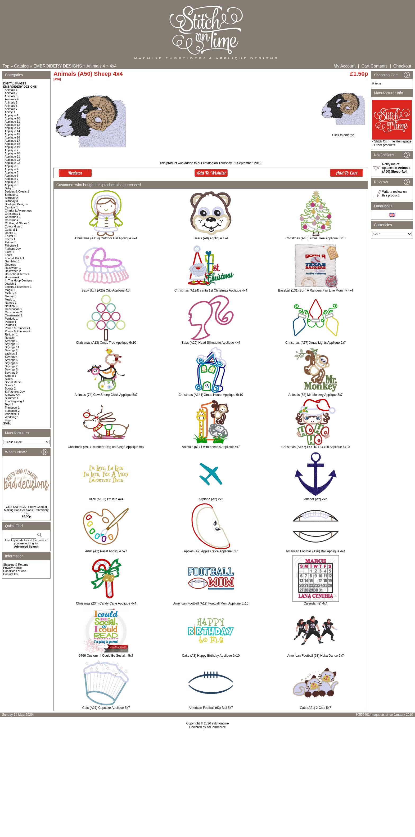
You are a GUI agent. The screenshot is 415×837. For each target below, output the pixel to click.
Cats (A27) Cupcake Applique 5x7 (106, 708)
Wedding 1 (12, 417)
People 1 (10, 321)
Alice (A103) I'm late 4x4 (106, 499)
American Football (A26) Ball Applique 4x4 (315, 551)
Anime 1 (10, 112)
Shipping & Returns (15, 564)
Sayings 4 (11, 356)
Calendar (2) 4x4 (315, 603)
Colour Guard (13, 226)
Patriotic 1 (11, 318)
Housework (12, 277)
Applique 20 (12, 153)
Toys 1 (9, 404)
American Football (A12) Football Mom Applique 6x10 (210, 603)
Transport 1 (12, 407)
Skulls (8, 379)
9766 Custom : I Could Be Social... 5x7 (106, 655)
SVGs (7, 423)
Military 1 (10, 293)
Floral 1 (10, 251)
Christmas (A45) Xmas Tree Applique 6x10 (316, 238)
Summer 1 (11, 398)
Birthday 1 (11, 194)
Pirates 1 (10, 324)
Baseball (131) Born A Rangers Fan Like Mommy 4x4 (315, 290)
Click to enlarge (343, 133)
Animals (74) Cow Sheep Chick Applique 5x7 (106, 395)
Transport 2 (12, 410)
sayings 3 (11, 353)
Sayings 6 (11, 363)
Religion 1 (11, 334)
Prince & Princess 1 (17, 328)
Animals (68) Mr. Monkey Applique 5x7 (315, 395)
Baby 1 (9, 188)
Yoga (8, 420)
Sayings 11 (12, 347)
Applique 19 (12, 147)
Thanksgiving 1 (14, 401)
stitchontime (220, 723)
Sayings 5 (11, 359)
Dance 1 (10, 232)
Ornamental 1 (13, 315)
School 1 (10, 375)
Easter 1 (10, 236)
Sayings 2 (11, 350)
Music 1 (10, 299)
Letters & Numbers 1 (18, 286)
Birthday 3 (11, 201)
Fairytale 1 (11, 245)
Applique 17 (12, 140)
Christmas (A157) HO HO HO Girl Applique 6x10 (315, 447)
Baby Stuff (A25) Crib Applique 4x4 (106, 290)
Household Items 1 (17, 274)
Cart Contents (374, 66)
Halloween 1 (13, 267)
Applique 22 (12, 159)
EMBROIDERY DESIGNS (57, 66)
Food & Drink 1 (14, 258)
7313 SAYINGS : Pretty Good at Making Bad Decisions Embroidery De (26, 510)
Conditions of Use (14, 570)
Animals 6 (11, 105)
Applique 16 (12, 137)
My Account (345, 66)
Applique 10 (12, 118)
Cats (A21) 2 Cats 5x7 (315, 708)
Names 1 (10, 302)
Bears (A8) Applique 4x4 (211, 238)
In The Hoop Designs (18, 280)
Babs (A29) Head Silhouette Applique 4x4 (211, 342)
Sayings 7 (11, 366)
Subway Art (12, 394)
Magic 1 (10, 290)
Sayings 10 (12, 344)
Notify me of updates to (396, 167)
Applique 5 (12, 172)
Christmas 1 (12, 213)
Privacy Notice (12, 567)
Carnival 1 (11, 207)
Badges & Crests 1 (17, 191)
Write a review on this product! (394, 193)
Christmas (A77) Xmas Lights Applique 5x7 (315, 342)
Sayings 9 (11, 372)
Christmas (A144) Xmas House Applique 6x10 (210, 395)
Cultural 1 (11, 229)
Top (6, 66)
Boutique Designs (16, 204)
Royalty (10, 337)
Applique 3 (12, 166)
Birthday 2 (11, 197)
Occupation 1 (13, 309)
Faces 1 (10, 239)
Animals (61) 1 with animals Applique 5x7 (211, 447)
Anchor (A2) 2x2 (315, 499)
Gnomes (10, 264)
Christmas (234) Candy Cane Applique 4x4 (106, 603)
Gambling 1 (12, 261)
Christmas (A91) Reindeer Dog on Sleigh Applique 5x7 (106, 447)
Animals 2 (11, 93)
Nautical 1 (11, 305)
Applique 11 (12, 121)
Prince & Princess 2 (17, 331)
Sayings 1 (11, 340)
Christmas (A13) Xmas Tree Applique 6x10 (106, 342)
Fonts (8, 255)
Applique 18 (12, 143)
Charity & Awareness (18, 210)
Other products (384, 145)
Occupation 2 (13, 312)
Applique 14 (12, 131)
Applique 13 (12, 127)
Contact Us (10, 574)
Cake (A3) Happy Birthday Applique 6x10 (211, 655)
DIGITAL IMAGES (14, 83)
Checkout (402, 66)
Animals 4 (96, 66)
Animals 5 (11, 102)
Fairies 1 (10, 242)
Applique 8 (12, 181)
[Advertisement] (207, 774)
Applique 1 (12, 115)
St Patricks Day (15, 391)
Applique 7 (12, 178)
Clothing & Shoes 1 (17, 223)
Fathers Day (13, 248)
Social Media (13, 382)
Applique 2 (12, 150)
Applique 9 (12, 185)
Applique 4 (12, 169)
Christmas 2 (12, 216)
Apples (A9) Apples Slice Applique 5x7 (211, 551)
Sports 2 (10, 388)
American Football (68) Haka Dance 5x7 (315, 655)
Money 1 (10, 296)
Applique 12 (12, 124)
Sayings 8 (11, 369)
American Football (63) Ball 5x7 (211, 708)
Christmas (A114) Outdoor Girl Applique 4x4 (106, 238)
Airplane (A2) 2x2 (211, 499)
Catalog (21, 66)
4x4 (113, 66)
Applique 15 (12, 134)
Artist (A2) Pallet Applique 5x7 (106, 551)
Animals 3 (11, 96)
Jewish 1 (10, 283)
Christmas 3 (12, 220)
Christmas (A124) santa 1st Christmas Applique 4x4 (210, 290)
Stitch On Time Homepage (392, 141)
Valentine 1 (12, 413)
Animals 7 (11, 108)
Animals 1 (11, 89)
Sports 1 (10, 385)
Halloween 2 (13, 270)
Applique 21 (12, 156)
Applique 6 (12, 175)
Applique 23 (12, 162)
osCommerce (216, 727)
